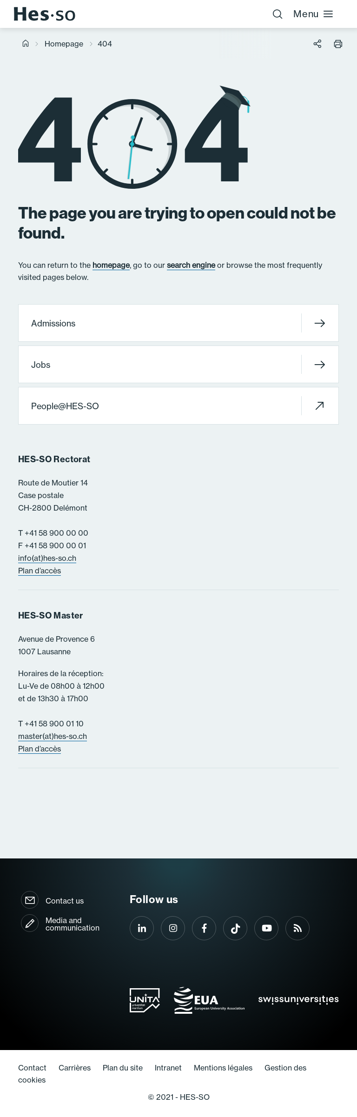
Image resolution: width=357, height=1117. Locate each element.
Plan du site (123, 1067)
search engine (191, 265)
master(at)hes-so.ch (52, 736)
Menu (313, 13)
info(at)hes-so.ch (47, 558)
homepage (111, 265)
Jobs (178, 364)
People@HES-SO (178, 406)
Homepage (64, 43)
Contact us (65, 900)
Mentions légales (223, 1067)
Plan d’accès (39, 570)
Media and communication (72, 924)
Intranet (168, 1067)
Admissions (178, 323)
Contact (32, 1067)
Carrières (75, 1067)
